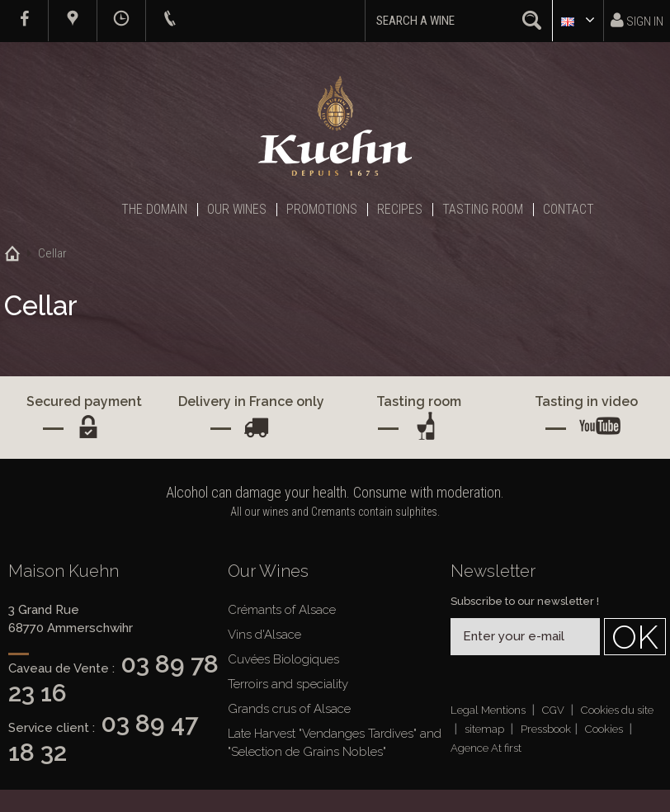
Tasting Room (482, 209)
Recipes (399, 209)
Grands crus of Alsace (289, 708)
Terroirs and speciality (288, 684)
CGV (554, 710)
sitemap (486, 729)
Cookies (605, 729)
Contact (568, 209)
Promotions (321, 209)
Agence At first (486, 748)
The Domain (154, 209)
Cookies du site (617, 710)
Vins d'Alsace (264, 634)
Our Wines (237, 209)
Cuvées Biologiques (283, 659)
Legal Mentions (489, 710)
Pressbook (546, 729)
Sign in (637, 20)
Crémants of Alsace (282, 609)
